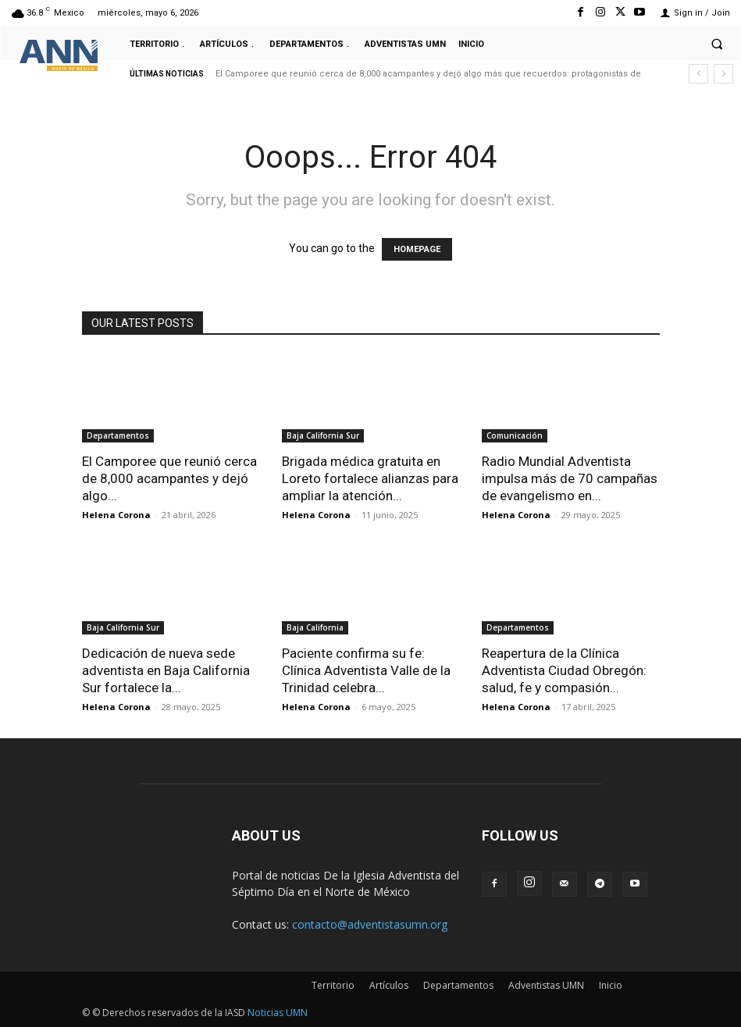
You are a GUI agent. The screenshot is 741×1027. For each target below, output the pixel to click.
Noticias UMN (278, 1012)
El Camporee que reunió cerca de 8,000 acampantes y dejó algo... (169, 478)
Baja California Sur (323, 435)
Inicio (610, 985)
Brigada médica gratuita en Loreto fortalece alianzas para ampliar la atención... (370, 478)
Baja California (315, 627)
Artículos (388, 985)
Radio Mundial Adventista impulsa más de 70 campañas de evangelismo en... (569, 478)
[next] (723, 74)
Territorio (333, 985)
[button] (716, 43)
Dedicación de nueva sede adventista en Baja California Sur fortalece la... (166, 670)
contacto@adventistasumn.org (369, 924)
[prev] (698, 74)
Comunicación (514, 435)
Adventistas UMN (546, 985)
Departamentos (118, 435)
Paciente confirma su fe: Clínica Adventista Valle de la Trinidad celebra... (366, 670)
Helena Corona (116, 515)
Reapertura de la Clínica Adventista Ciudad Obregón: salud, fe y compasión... (564, 670)
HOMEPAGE (417, 249)
